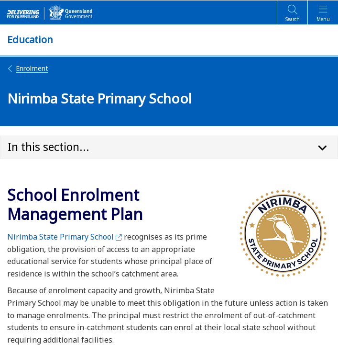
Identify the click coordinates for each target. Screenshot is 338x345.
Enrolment (27, 68)
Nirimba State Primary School (64, 236)
